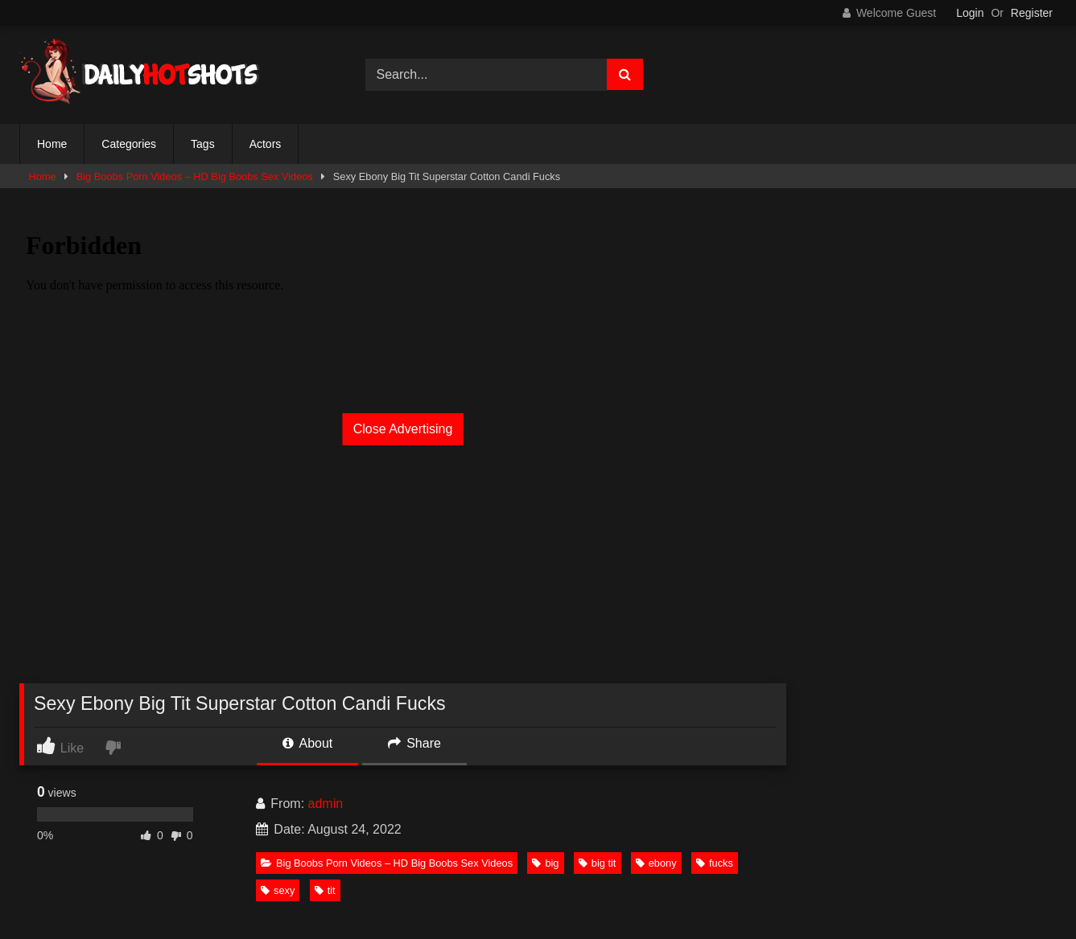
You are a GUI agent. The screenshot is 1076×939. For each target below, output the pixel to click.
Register (1032, 12)
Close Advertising (403, 429)
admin (326, 803)
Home (52, 143)
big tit (597, 863)
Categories (128, 143)
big (545, 863)
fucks (714, 863)
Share (414, 743)
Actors (265, 143)
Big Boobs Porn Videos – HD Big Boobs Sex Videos (194, 176)
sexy (278, 890)
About (307, 743)
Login (969, 12)
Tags (203, 143)
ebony (656, 863)
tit (325, 890)
